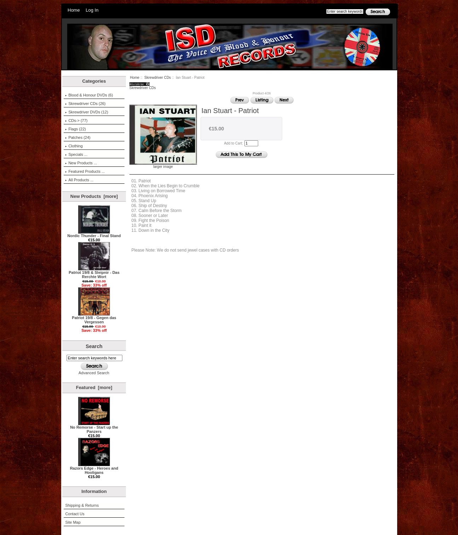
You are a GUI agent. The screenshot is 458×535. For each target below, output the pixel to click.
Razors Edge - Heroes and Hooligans (94, 469)
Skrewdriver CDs (157, 78)
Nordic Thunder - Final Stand (94, 234)
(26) (85, 103)
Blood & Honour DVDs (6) (89, 95)
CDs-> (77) (76, 120)
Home (74, 10)
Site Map (72, 522)
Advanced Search (94, 373)
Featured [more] (94, 387)
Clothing (73, 146)
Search (94, 346)
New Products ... (81, 163)
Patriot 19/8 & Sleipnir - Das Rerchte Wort (94, 273)
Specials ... (76, 154)
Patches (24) (77, 137)
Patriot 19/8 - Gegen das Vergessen (94, 318)
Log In (92, 10)
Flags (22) (75, 129)
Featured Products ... (85, 171)
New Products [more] (94, 196)
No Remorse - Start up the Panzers (94, 428)
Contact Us (74, 514)
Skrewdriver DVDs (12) (86, 112)
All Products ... (79, 180)
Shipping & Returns (82, 505)
